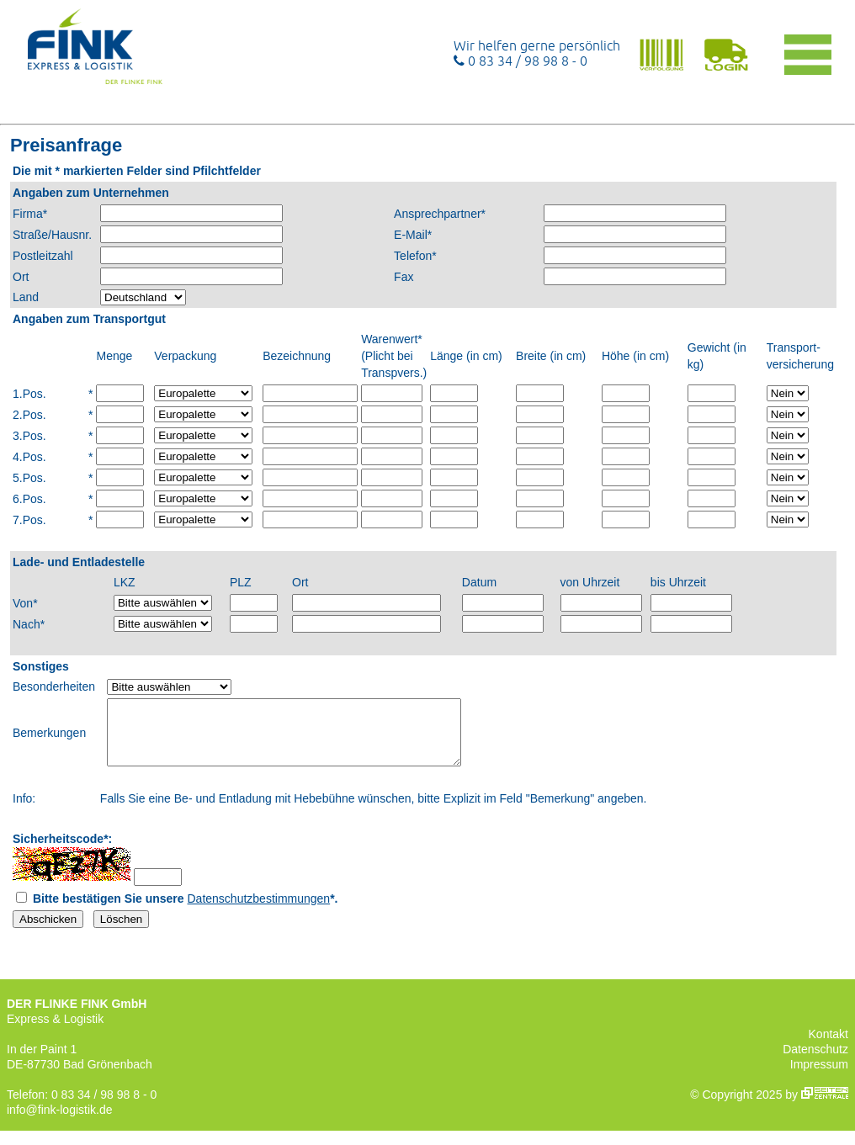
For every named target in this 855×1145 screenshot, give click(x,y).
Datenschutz (815, 1061)
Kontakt (828, 1046)
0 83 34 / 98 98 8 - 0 (520, 60)
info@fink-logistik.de (60, 1122)
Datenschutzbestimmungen (259, 911)
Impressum (819, 1077)
